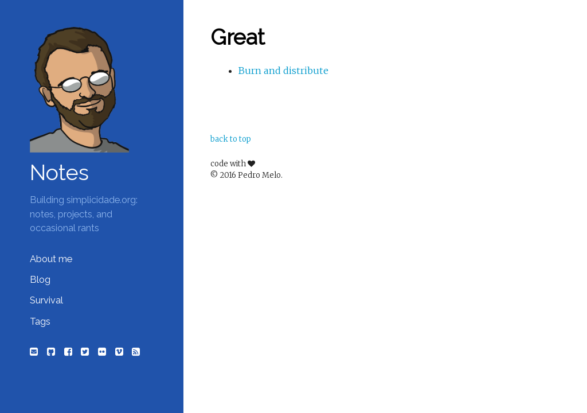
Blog (40, 279)
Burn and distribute (283, 70)
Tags (40, 321)
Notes (59, 172)
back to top (230, 139)
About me (51, 259)
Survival (46, 300)
